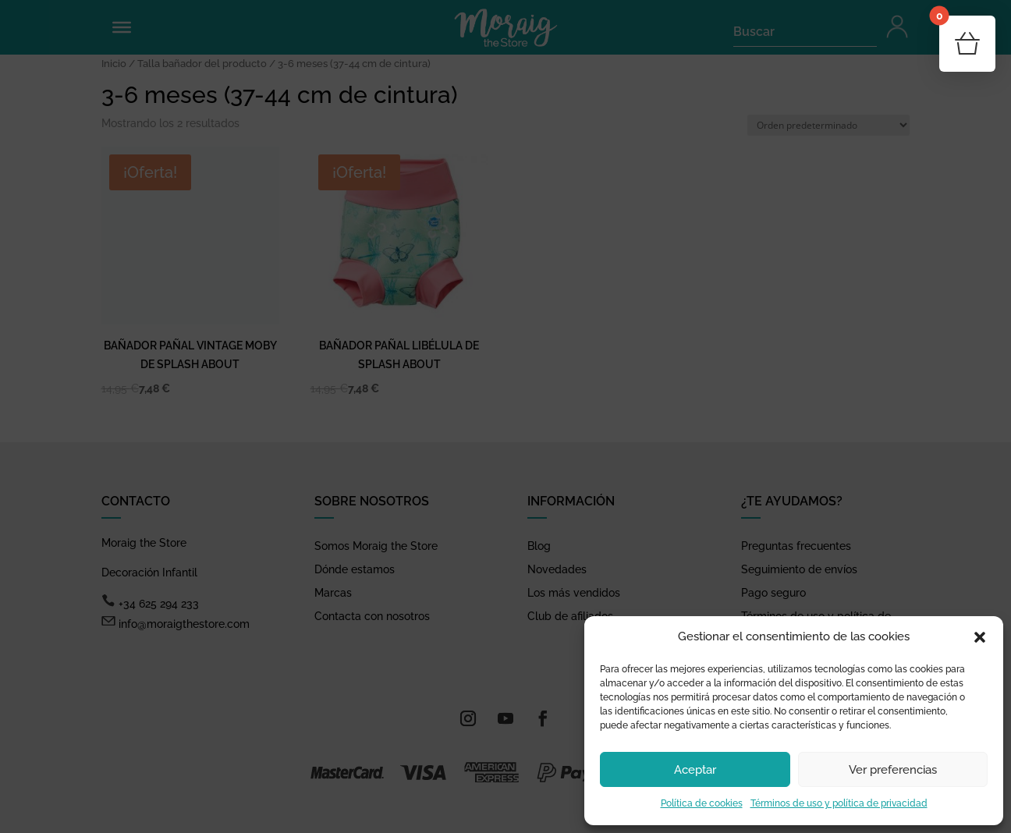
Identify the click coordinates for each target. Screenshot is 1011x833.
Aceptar (695, 770)
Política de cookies (702, 803)
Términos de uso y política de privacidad (839, 803)
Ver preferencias (893, 770)
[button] (980, 637)
